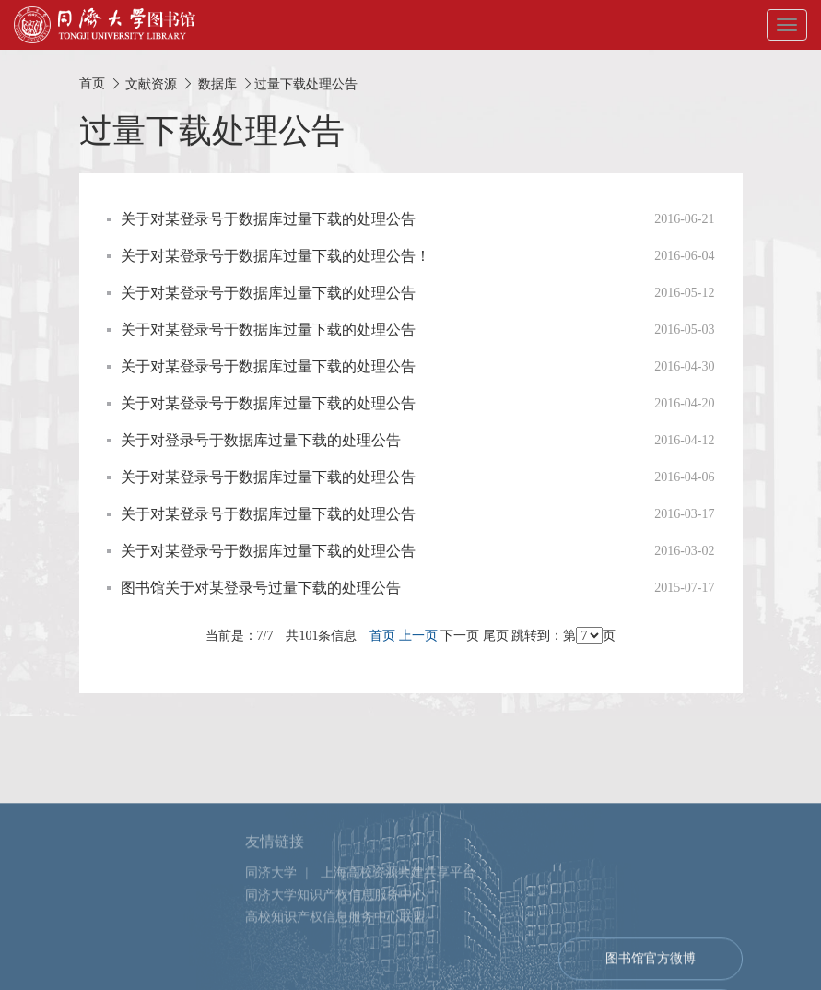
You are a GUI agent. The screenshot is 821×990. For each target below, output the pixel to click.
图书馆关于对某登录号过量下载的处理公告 (261, 587)
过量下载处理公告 (306, 83)
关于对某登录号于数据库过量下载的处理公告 (268, 219)
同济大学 (271, 910)
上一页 (418, 635)
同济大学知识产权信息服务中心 (335, 932)
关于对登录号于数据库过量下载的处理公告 (261, 440)
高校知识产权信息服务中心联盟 (335, 954)
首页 (92, 83)
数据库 (217, 83)
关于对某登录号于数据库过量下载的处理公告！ (275, 256)
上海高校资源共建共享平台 (398, 910)
